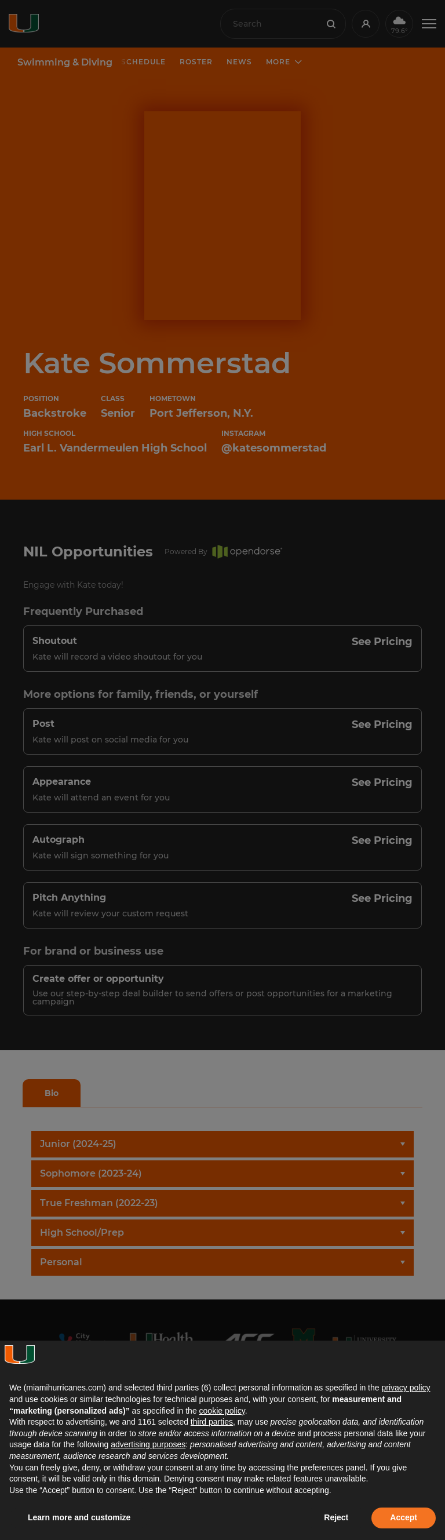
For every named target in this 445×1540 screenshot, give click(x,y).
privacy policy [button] (405, 1387)
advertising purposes (148, 1444)
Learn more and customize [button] (79, 1517)
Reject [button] (336, 1517)
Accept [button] (403, 1517)
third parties (212, 1421)
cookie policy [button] (222, 1410)
